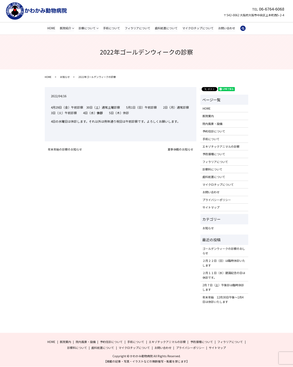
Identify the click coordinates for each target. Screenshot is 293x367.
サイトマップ (211, 207)
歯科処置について (166, 28)
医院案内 (208, 116)
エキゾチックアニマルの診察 (220, 147)
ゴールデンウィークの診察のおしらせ (223, 251)
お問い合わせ (226, 28)
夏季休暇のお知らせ (180, 150)
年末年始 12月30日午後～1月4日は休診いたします (223, 299)
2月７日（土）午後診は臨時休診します (223, 287)
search (243, 28)
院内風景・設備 (212, 124)
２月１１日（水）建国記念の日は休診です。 (223, 275)
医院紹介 (65, 28)
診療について (87, 28)
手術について (111, 28)
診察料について (212, 169)
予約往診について (213, 131)
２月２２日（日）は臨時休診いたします (223, 263)
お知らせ (65, 77)
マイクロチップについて (198, 28)
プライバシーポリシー (216, 200)
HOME (51, 28)
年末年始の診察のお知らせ (65, 150)
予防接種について (213, 154)
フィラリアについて (137, 28)
